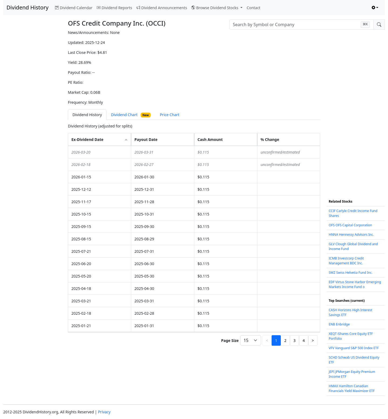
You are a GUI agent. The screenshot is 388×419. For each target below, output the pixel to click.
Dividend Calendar (73, 7)
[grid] (194, 239)
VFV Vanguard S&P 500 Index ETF (354, 348)
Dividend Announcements (161, 7)
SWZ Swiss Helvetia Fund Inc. (350, 272)
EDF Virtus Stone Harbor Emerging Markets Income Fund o (355, 284)
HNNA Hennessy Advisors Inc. (351, 234)
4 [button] (304, 340)
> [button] (313, 340)
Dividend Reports (114, 7)
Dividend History (27, 7)
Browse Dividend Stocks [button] (215, 7)
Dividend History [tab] (87, 114)
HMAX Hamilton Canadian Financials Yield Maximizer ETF (352, 388)
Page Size (230, 340)
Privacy (104, 411)
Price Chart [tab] (169, 114)
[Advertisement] (32, 110)
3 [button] (294, 340)
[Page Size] (250, 340)
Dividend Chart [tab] (131, 114)
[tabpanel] (194, 235)
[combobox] (301, 24)
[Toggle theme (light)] (375, 8)
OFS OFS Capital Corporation (350, 225)
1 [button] (276, 340)
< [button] (267, 340)
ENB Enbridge (339, 324)
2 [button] (285, 340)
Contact (254, 7)
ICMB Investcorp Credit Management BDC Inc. (346, 260)
